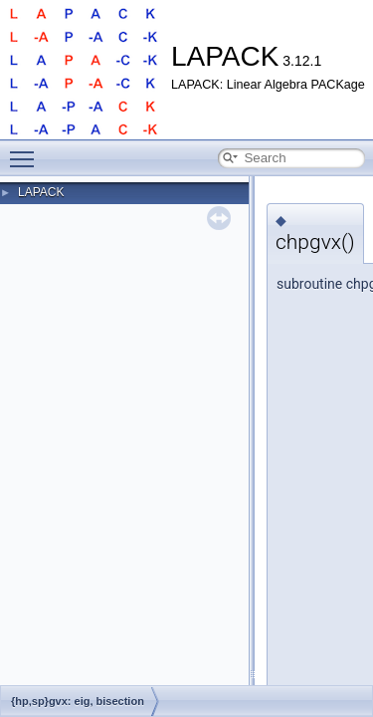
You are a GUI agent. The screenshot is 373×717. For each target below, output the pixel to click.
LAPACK (41, 192)
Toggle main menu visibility (27, 150)
